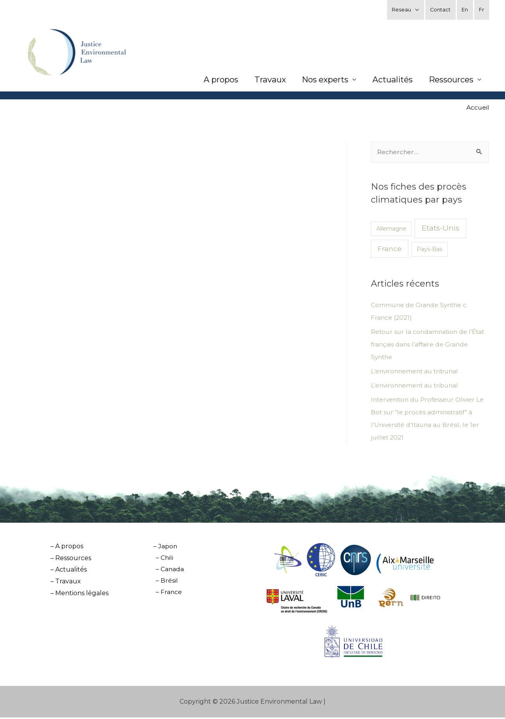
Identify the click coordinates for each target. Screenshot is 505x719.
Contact (440, 10)
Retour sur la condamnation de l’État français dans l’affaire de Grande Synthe (429, 346)
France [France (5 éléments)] (390, 250)
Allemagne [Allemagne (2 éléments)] (391, 230)
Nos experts (322, 81)
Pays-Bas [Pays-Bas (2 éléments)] (429, 250)
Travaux (266, 81)
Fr (481, 10)
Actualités (390, 81)
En (465, 10)
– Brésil (166, 583)
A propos (216, 81)
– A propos (66, 547)
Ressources (450, 81)
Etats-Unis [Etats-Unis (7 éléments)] (440, 229)
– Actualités (68, 571)
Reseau (400, 10)
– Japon (164, 547)
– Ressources (70, 559)
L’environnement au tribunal (416, 372)
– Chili (163, 559)
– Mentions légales (79, 594)
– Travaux (65, 583)
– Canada (169, 571)
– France (168, 594)
